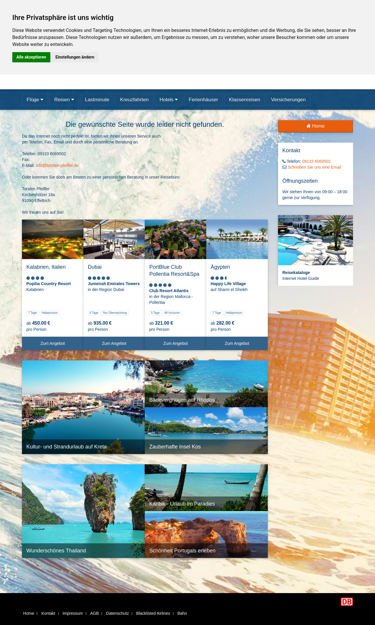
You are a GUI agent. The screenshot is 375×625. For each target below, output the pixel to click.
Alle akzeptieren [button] (31, 57)
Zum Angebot (59, 345)
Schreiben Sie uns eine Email (314, 167)
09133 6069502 (316, 161)
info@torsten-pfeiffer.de (57, 165)
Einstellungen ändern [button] (74, 57)
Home (315, 126)
